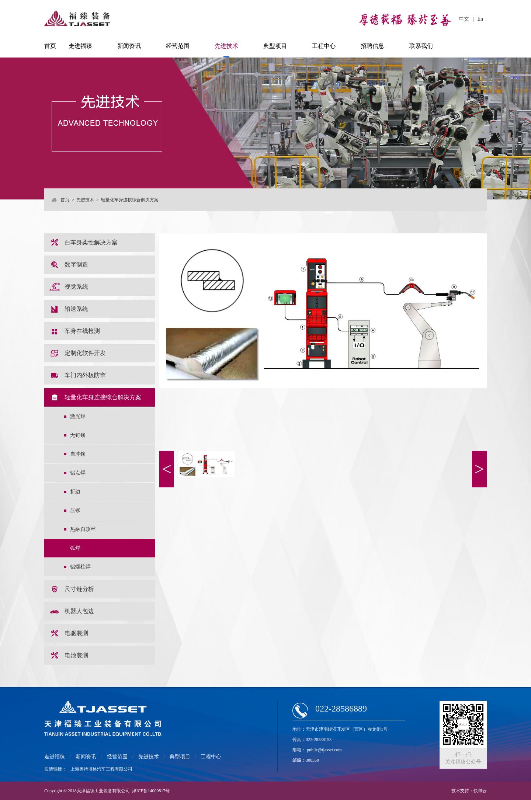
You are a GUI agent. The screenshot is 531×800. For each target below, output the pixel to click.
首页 (50, 46)
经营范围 (178, 46)
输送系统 (76, 309)
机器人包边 (79, 611)
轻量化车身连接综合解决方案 (103, 397)
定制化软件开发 (85, 353)
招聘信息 (372, 46)
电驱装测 (76, 633)
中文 (464, 19)
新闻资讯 (129, 46)
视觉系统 (76, 287)
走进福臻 (80, 46)
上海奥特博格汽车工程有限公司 (101, 769)
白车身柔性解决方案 (91, 242)
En (480, 19)
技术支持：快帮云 (469, 790)
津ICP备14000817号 (151, 790)
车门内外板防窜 (85, 375)
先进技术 (226, 46)
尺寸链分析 (79, 589)
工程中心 (324, 46)
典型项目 (275, 46)
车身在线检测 (82, 331)
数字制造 (76, 264)
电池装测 (76, 655)
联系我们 (421, 46)
